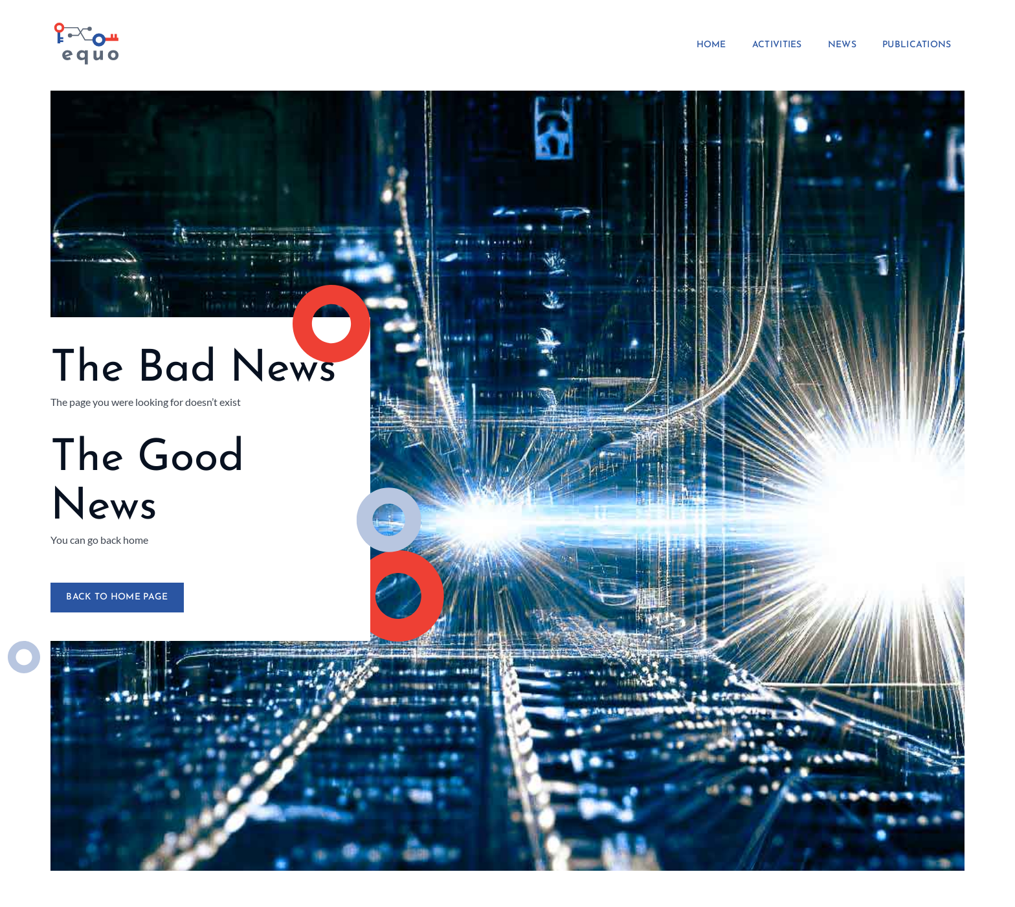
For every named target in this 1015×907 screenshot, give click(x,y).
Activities (777, 45)
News (842, 45)
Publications (917, 45)
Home (711, 45)
